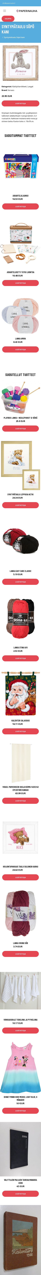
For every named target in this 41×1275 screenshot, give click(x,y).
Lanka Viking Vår (20, 943)
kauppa (8, 19)
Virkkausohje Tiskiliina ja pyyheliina (20, 1019)
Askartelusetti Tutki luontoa (20, 272)
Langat (30, 86)
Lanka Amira (20, 338)
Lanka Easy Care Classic (20, 571)
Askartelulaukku (20, 195)
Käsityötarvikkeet (19, 86)
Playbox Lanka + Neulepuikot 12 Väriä (20, 417)
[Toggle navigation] (5, 11)
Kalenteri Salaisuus (20, 720)
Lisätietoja (20, 103)
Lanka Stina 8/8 (20, 647)
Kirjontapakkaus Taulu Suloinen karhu (20, 866)
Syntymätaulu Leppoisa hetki (20, 494)
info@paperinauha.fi (9, 3)
